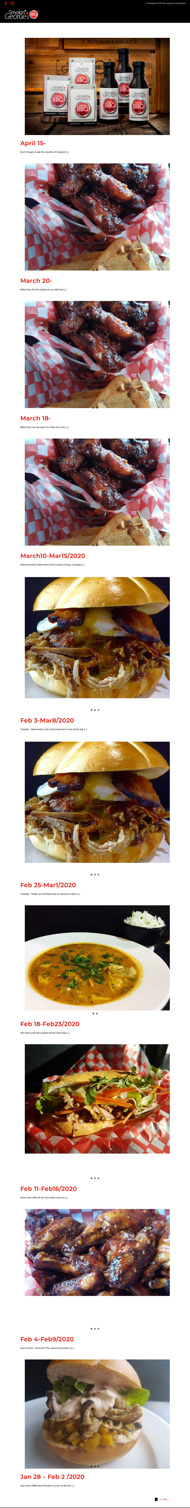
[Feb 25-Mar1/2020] (97, 802)
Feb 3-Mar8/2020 (47, 720)
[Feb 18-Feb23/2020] (97, 957)
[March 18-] (97, 354)
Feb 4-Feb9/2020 (47, 1339)
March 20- (36, 280)
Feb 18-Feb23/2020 (50, 1024)
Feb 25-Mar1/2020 (48, 885)
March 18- (35, 418)
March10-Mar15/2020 (52, 555)
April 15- (33, 143)
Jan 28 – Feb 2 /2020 (52, 1476)
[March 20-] (97, 217)
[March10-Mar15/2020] (97, 492)
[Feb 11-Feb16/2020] (97, 1099)
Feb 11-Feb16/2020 (48, 1188)
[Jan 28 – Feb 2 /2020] (97, 1414)
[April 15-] (97, 86)
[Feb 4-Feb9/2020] (97, 1252)
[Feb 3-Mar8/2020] (97, 637)
